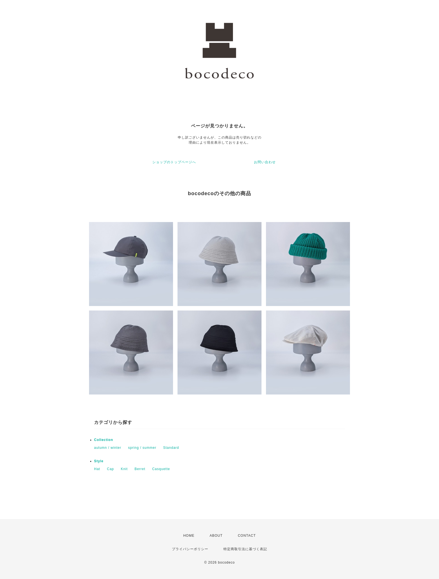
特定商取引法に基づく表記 (245, 549)
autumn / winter (107, 448)
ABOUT (216, 536)
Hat (97, 469)
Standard (171, 448)
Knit (124, 469)
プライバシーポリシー (190, 549)
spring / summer (142, 448)
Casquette (161, 469)
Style (99, 461)
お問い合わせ (265, 162)
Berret (139, 469)
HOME (188, 536)
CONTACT (247, 536)
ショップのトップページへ (174, 162)
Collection (103, 440)
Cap (110, 469)
